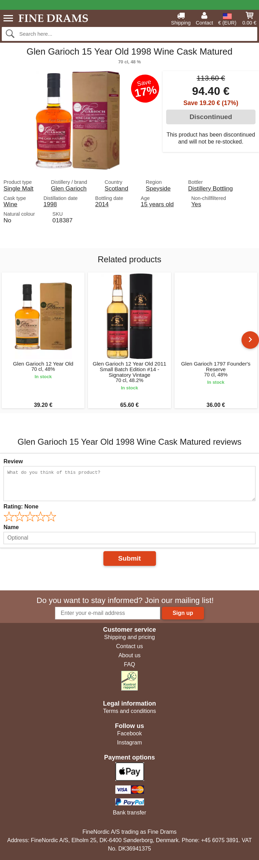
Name (11, 527)
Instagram (129, 742)
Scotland (116, 188)
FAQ (129, 664)
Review (13, 461)
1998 (50, 204)
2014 (102, 204)
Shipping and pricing (129, 637)
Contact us (129, 646)
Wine (10, 204)
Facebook (129, 733)
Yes (196, 204)
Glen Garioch (69, 188)
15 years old (157, 204)
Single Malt (18, 188)
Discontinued (211, 116)
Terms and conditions (129, 711)
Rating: (21, 506)
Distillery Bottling (210, 188)
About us (129, 655)
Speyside (158, 188)
